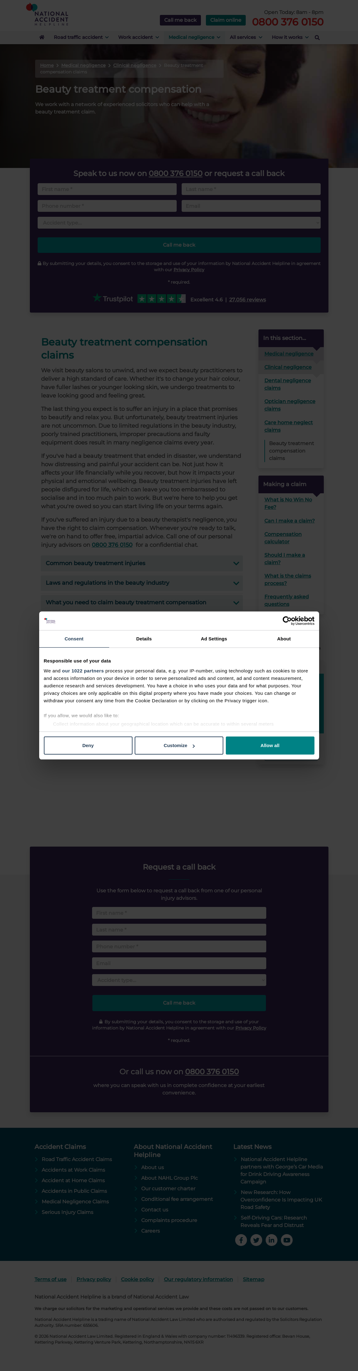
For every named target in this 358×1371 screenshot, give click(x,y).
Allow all (270, 745)
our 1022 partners (83, 670)
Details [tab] (144, 638)
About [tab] (284, 638)
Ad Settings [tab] (214, 638)
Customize (179, 745)
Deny (88, 745)
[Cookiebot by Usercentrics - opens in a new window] (287, 620)
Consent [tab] (74, 638)
